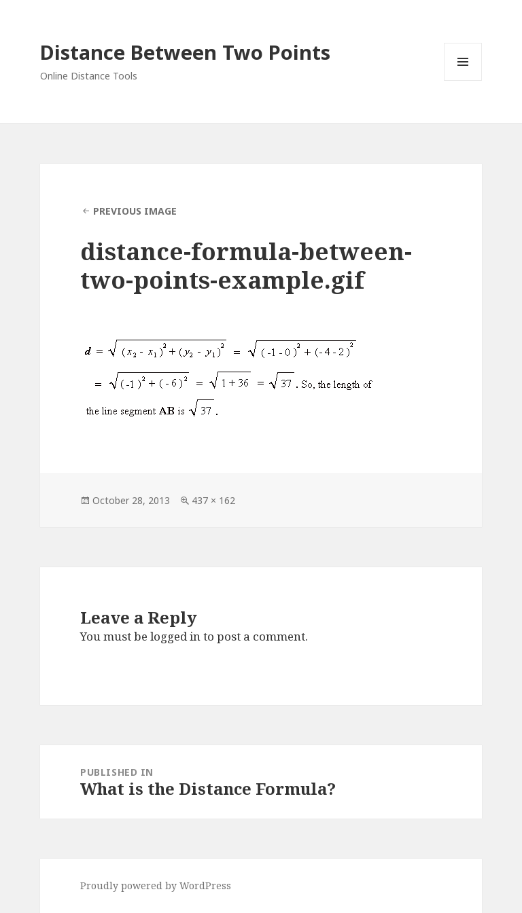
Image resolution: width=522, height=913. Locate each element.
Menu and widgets (463, 80)
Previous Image (135, 210)
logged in (175, 636)
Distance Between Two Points (185, 52)
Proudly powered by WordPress (155, 885)
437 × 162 (213, 500)
